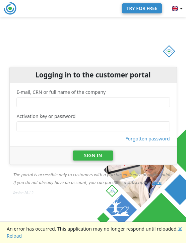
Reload (14, 236)
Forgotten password (147, 138)
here (157, 182)
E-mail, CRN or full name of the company (61, 92)
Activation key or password (46, 116)
